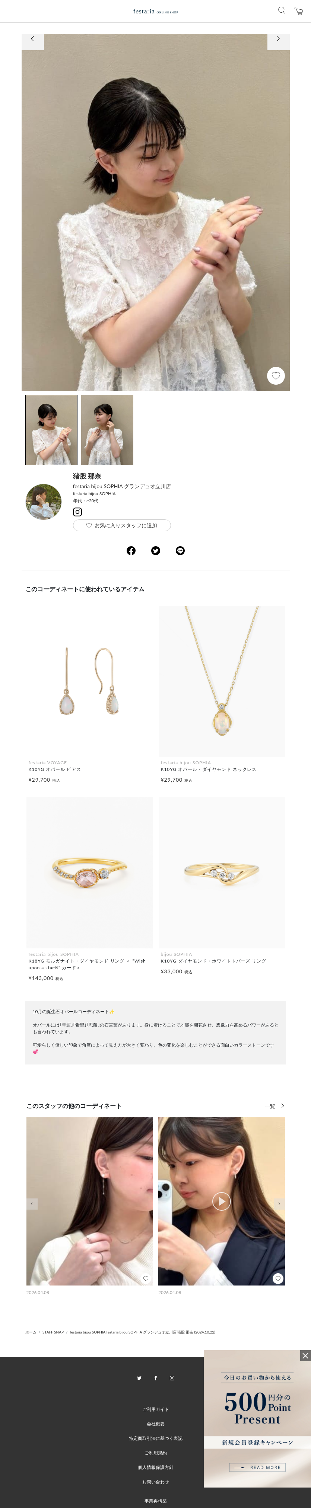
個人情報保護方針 (156, 1467)
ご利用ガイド (155, 1409)
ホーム (31, 1332)
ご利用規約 (156, 1453)
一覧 (271, 1106)
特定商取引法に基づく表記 (156, 1438)
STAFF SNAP (53, 1332)
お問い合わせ (155, 1482)
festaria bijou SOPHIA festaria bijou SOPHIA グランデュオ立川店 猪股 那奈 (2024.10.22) (142, 1332)
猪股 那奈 (87, 476)
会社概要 (156, 1424)
